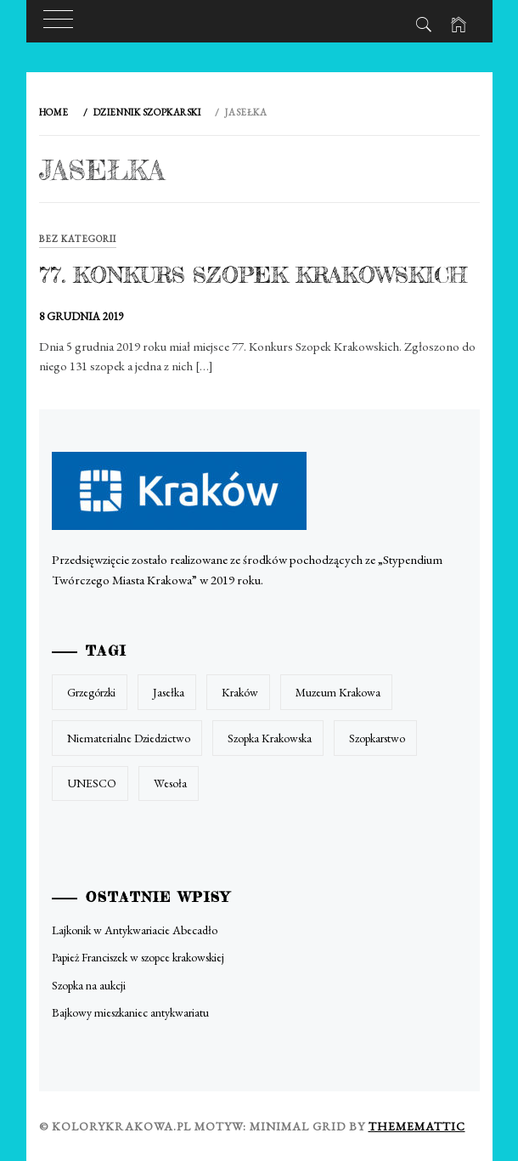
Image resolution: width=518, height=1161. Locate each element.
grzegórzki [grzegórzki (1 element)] (91, 692)
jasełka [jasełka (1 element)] (168, 692)
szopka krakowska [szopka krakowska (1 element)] (270, 738)
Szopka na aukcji (89, 985)
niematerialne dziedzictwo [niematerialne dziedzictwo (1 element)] (128, 738)
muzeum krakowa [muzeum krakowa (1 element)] (338, 692)
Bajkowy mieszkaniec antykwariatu (130, 1012)
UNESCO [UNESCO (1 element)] (91, 783)
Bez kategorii (77, 239)
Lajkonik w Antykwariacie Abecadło (134, 930)
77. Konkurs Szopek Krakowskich (253, 275)
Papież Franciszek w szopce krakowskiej (138, 957)
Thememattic (417, 1126)
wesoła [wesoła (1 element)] (170, 783)
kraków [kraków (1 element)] (240, 692)
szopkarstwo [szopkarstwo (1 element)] (377, 738)
